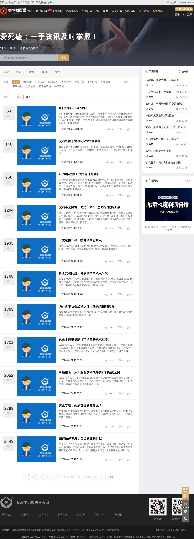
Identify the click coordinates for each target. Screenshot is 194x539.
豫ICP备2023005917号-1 (34, 537)
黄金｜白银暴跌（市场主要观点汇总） (85, 339)
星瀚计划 (87, 11)
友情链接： (6, 530)
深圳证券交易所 (34, 530)
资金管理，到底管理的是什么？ (80, 405)
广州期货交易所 (112, 530)
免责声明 (43, 514)
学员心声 (117, 11)
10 (89, 477)
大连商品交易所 (63, 530)
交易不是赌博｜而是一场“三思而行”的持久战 (89, 207)
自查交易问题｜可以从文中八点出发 (83, 273)
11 (96, 477)
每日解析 (144, 11)
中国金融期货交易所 (95, 530)
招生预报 (130, 11)
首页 (30, 11)
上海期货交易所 (49, 530)
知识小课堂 (101, 11)
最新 (19, 97)
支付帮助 (25, 514)
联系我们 (62, 514)
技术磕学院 (42, 11)
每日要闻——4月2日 (73, 108)
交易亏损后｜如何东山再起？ (162, 139)
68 (111, 477)
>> (103, 477)
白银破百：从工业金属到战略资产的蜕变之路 (89, 372)
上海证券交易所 (19, 530)
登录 (177, 14)
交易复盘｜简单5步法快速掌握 (80, 141)
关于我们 (6, 514)
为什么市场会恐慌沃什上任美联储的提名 (86, 306)
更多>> (188, 181)
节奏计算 (99, 514)
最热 (28, 97)
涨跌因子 (80, 514)
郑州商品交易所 (78, 530)
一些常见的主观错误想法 (160, 115)
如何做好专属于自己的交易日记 (80, 438)
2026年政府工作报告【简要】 (79, 174)
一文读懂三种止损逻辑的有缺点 (80, 240)
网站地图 (118, 514)
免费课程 (57, 11)
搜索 (63, 57)
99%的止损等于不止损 (158, 150)
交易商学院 (72, 11)
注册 (189, 14)
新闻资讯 (157, 11)
